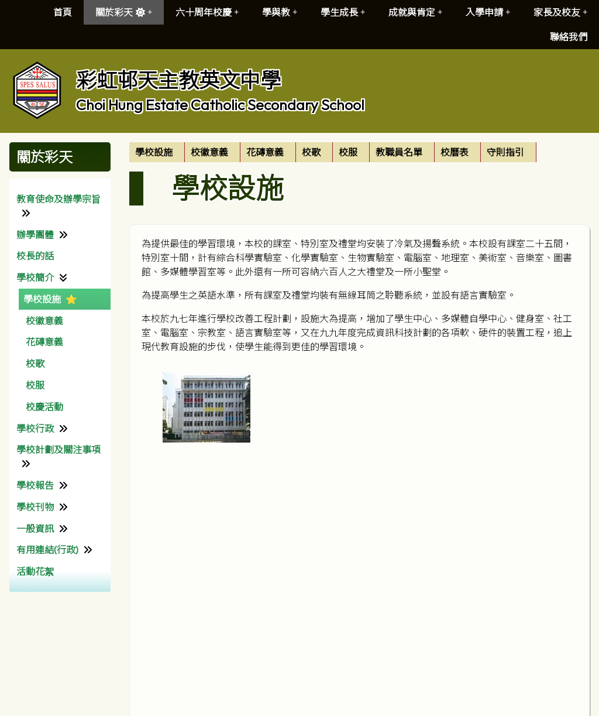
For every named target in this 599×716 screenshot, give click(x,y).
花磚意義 (44, 342)
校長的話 (35, 256)
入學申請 (488, 12)
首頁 (62, 12)
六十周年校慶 (207, 12)
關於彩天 (123, 12)
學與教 (279, 12)
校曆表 (454, 152)
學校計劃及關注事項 (58, 449)
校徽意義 (44, 321)
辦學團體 (35, 235)
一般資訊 (35, 529)
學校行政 (35, 428)
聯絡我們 (568, 37)
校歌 (35, 363)
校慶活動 (44, 407)
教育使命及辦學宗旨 (58, 199)
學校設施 (42, 299)
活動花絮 (35, 571)
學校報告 (35, 485)
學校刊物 (35, 507)
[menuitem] (157, 152)
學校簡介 (35, 277)
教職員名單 (399, 152)
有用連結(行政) (47, 550)
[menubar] (332, 152)
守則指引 (505, 152)
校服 (35, 385)
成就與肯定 (415, 12)
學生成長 (343, 12)
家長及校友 (560, 12)
